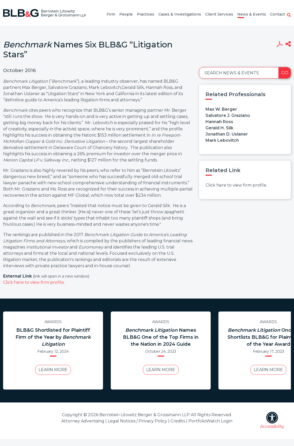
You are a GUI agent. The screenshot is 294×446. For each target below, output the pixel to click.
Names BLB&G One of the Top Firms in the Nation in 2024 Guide (161, 337)
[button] (289, 15)
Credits (178, 421)
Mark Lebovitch (222, 140)
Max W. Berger (221, 109)
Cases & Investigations (179, 14)
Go (284, 72)
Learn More (53, 369)
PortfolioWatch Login (210, 421)
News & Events (251, 14)
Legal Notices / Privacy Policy (137, 421)
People (126, 14)
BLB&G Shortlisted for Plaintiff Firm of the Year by (53, 337)
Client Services (219, 14)
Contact (277, 14)
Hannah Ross (219, 121)
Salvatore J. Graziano (227, 115)
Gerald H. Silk (219, 127)
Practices (145, 14)
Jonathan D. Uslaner (226, 134)
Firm (111, 14)
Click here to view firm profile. (34, 282)
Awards (53, 322)
